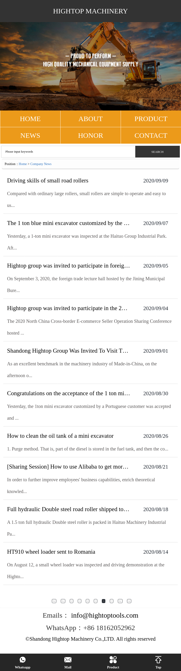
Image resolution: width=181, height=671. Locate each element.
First (54, 601)
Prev (63, 601)
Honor (90, 135)
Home (23, 164)
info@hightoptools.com (103, 615)
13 (79, 601)
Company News (41, 164)
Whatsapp (22, 662)
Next (120, 601)
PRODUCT (150, 118)
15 (95, 601)
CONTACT (151, 135)
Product (113, 662)
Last (129, 601)
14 (87, 601)
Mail (67, 662)
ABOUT (90, 118)
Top (158, 662)
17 (111, 601)
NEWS (30, 135)
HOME (30, 118)
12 (71, 601)
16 (103, 601)
